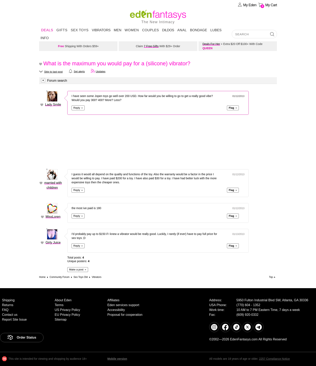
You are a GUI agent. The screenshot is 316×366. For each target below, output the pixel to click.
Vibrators (101, 30)
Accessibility (116, 310)
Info (45, 38)
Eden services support (123, 305)
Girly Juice (53, 242)
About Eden (63, 300)
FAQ (5, 310)
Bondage (198, 30)
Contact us (9, 314)
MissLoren (53, 216)
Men (117, 30)
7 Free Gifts (151, 46)
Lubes (216, 30)
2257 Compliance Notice (274, 358)
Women (132, 30)
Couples (150, 30)
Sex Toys (79, 30)
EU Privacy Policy (67, 314)
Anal (182, 30)
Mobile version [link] (117, 358)
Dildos (168, 30)
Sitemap (61, 319)
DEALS (47, 30)
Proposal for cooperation (124, 314)
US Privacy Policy (67, 310)
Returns (7, 305)
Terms (59, 305)
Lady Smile (53, 104)
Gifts (62, 30)
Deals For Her (211, 44)
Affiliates (113, 300)
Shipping (8, 300)
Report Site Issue (14, 319)
